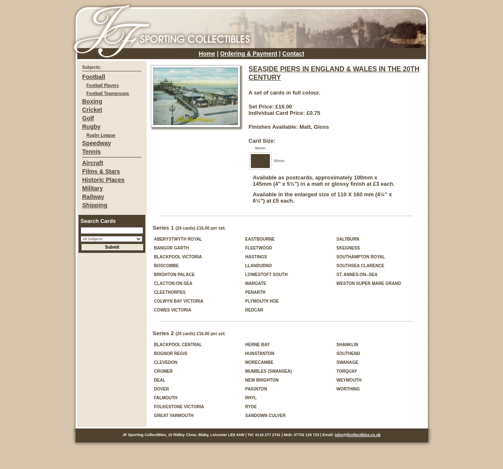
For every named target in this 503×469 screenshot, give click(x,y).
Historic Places (103, 179)
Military (92, 188)
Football (93, 76)
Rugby (91, 126)
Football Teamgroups (108, 93)
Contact (293, 53)
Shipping (95, 205)
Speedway (96, 143)
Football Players (103, 85)
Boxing (92, 101)
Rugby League (101, 135)
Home (207, 53)
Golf (88, 118)
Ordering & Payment (248, 53)
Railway (93, 196)
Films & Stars (101, 171)
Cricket (92, 109)
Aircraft (92, 163)
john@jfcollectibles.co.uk (358, 435)
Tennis (91, 151)
